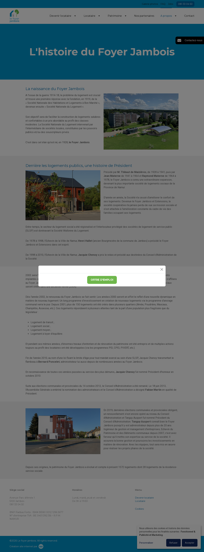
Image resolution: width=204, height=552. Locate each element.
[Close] (161, 269)
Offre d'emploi (102, 279)
